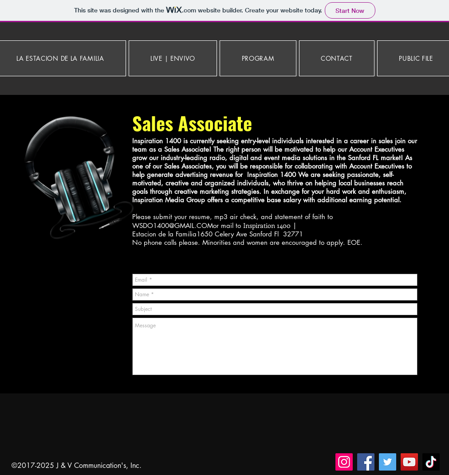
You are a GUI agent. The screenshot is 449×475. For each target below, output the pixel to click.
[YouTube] (409, 462)
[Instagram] (344, 462)
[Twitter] (387, 462)
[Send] (407, 386)
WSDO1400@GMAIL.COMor (175, 225)
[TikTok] (431, 462)
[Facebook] (365, 462)
